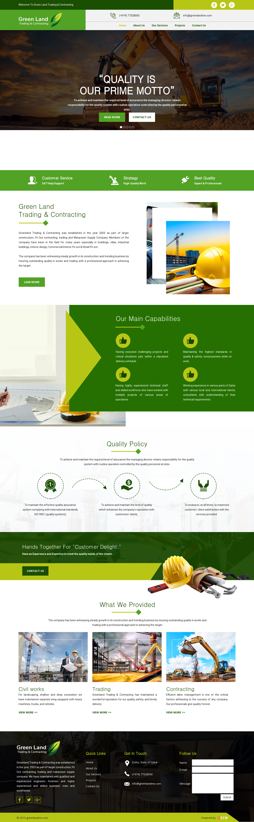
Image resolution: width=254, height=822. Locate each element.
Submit (227, 797)
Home (122, 25)
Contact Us (199, 25)
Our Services (160, 25)
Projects (180, 25)
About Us (139, 25)
